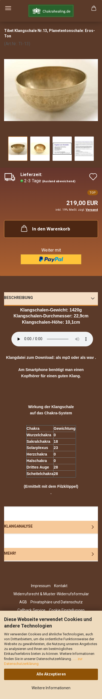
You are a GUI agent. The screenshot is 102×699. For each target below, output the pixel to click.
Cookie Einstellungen (67, 610)
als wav (87, 357)
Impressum (41, 586)
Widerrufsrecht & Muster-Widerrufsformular (51, 594)
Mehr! (10, 553)
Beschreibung (18, 297)
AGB (23, 602)
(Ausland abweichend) (58, 181)
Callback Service (31, 610)
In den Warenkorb (45, 228)
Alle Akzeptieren (51, 674)
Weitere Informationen (51, 688)
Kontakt (60, 586)
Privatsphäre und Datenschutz (56, 602)
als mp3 (63, 357)
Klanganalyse (18, 526)
